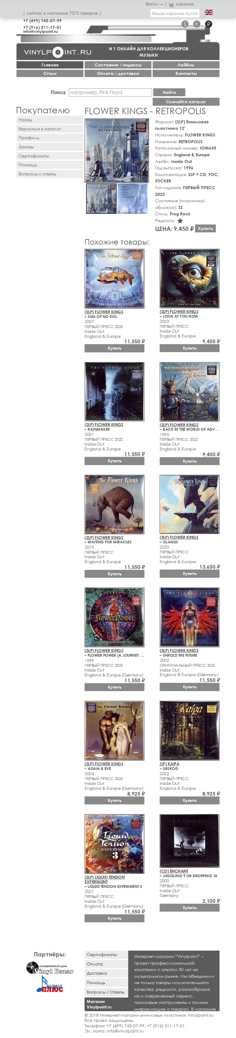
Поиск (58, 92)
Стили (49, 73)
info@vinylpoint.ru (40, 31)
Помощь (28, 164)
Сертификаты (34, 155)
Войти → (154, 3)
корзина (181, 3)
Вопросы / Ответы (105, 991)
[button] (143, 124)
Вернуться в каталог (40, 128)
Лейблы (186, 64)
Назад (25, 119)
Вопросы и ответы (37, 173)
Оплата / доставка (118, 73)
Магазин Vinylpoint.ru (99, 1004)
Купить (205, 228)
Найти (169, 92)
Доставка (97, 973)
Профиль (29, 137)
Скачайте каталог (186, 101)
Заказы (26, 146)
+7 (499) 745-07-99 (42, 20)
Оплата (95, 963)
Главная (50, 64)
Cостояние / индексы (118, 64)
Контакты (186, 73)
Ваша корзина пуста (175, 13)
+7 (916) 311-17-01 (42, 27)
